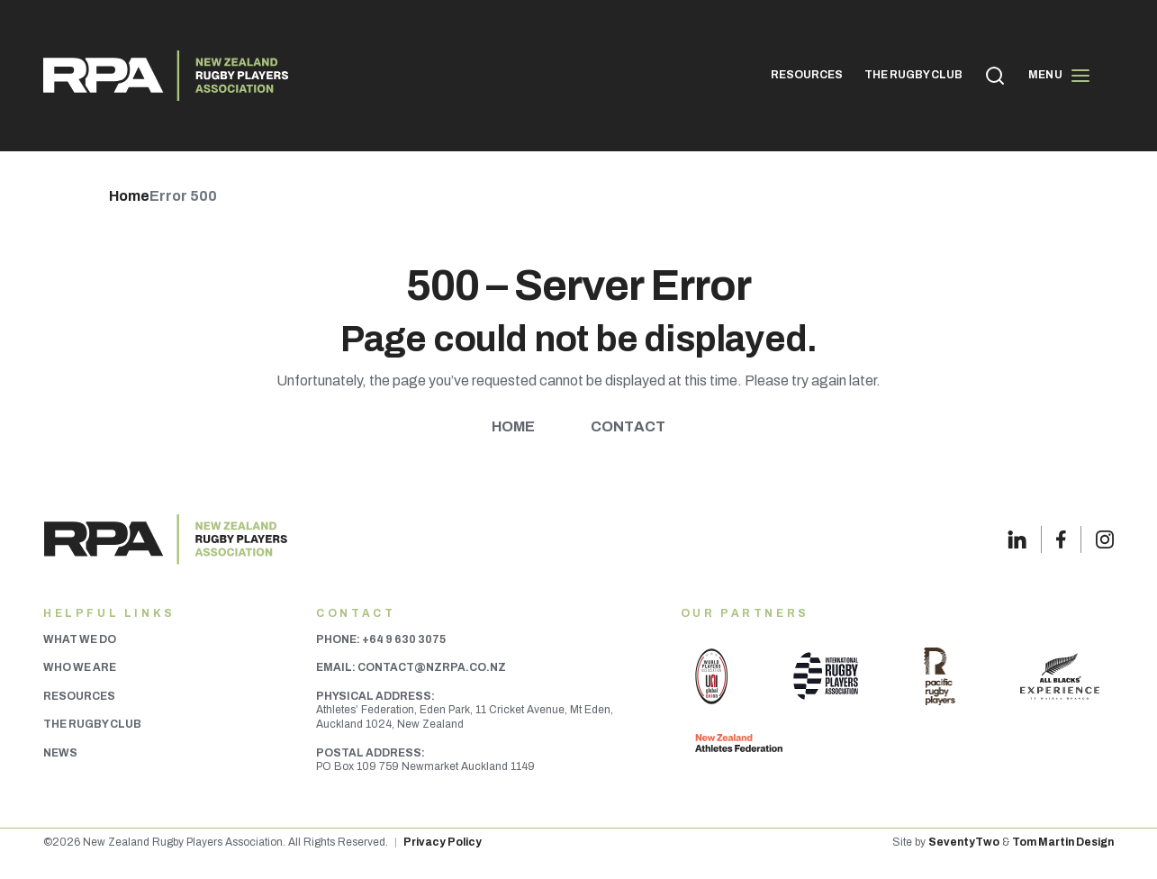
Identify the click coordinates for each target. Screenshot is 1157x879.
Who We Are (79, 667)
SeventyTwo (963, 842)
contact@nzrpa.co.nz (431, 667)
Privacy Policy (442, 842)
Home (514, 426)
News (60, 753)
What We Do (79, 639)
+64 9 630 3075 (404, 639)
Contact (628, 426)
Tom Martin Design (1063, 842)
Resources (79, 696)
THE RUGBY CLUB (913, 74)
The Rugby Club (92, 724)
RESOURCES (807, 74)
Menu (1059, 75)
